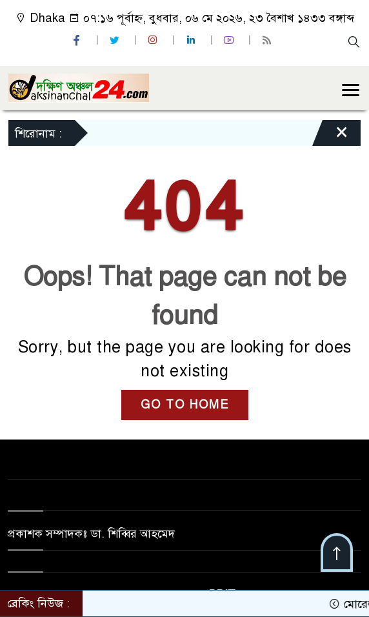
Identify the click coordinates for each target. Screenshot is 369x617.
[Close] (330, 136)
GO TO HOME (185, 405)
